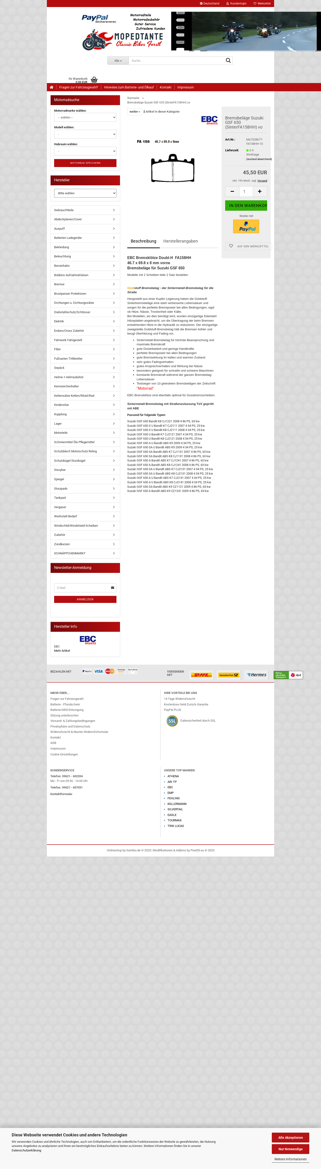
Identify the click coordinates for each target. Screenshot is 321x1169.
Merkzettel (262, 3)
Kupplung (60, 414)
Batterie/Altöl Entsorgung (66, 710)
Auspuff (59, 228)
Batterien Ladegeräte (68, 238)
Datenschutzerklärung (26, 1150)
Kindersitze (61, 405)
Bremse (59, 284)
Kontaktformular (61, 794)
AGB (53, 743)
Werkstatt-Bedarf (65, 516)
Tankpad (60, 497)
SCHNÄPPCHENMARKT (70, 553)
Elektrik (59, 321)
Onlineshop (114, 850)
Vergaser (60, 507)
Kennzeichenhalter (66, 386)
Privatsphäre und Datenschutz (70, 726)
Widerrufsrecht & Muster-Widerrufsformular (79, 732)
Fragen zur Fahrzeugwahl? (78, 87)
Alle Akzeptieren (290, 1137)
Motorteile (60, 432)
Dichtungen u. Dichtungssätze (74, 303)
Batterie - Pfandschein (65, 704)
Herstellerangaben (180, 241)
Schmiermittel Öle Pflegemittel (74, 442)
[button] (209, 3)
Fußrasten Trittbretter (68, 358)
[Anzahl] (246, 191)
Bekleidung (61, 247)
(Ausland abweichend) (259, 159)
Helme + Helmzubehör (68, 377)
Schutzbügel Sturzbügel (69, 460)
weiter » (135, 111)
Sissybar (60, 470)
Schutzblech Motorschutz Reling (75, 451)
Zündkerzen (62, 544)
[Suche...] (118, 60)
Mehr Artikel (62, 650)
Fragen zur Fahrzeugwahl (66, 699)
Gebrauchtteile (64, 210)
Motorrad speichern (85, 163)
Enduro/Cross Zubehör (69, 330)
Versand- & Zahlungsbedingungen (72, 721)
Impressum (185, 87)
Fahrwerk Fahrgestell (68, 340)
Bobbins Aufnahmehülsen (71, 275)
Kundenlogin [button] (236, 3)
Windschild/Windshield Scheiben (76, 525)
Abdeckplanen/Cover (68, 219)
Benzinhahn (62, 265)
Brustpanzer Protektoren (70, 293)
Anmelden (85, 599)
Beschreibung (143, 241)
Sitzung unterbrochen (64, 715)
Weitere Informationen (290, 1159)
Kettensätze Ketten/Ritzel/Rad (74, 395)
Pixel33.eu (197, 850)
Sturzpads (60, 488)
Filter (57, 349)
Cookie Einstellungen (64, 754)
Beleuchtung (62, 256)
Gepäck (59, 367)
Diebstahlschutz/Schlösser (72, 312)
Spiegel (59, 479)
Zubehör (59, 535)
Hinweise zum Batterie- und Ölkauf (129, 87)
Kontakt (166, 87)
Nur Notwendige (291, 1149)
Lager (58, 423)
